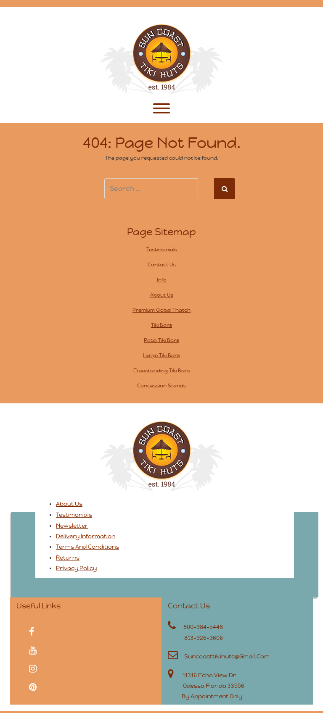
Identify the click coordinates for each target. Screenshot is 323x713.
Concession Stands (161, 385)
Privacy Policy (76, 568)
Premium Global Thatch (161, 310)
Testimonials (161, 249)
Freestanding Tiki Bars (161, 370)
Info (162, 279)
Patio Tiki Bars (161, 340)
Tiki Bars (161, 325)
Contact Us (162, 264)
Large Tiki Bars (161, 355)
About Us (161, 295)
